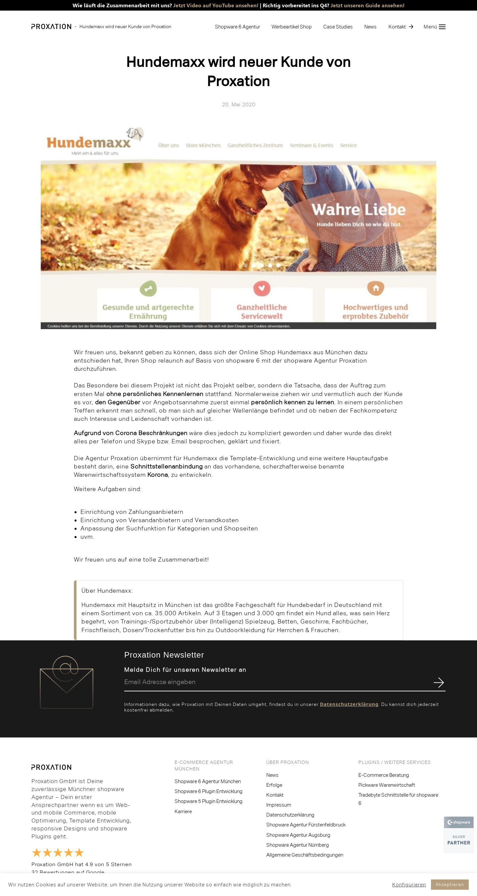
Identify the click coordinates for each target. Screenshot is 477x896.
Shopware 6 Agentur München (208, 781)
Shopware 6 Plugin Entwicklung (208, 791)
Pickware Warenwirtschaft (386, 785)
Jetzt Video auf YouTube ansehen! (215, 5)
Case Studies (338, 26)
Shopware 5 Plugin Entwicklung (208, 801)
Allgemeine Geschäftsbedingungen (304, 855)
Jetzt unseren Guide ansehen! (367, 5)
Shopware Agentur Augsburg (298, 835)
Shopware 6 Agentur (237, 26)
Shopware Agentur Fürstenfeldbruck (305, 824)
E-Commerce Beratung (383, 775)
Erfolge (274, 785)
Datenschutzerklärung (349, 704)
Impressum (278, 805)
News (370, 26)
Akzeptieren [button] (450, 884)
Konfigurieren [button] (409, 884)
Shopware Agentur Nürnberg (297, 845)
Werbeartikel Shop (292, 26)
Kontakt (397, 26)
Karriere (183, 811)
